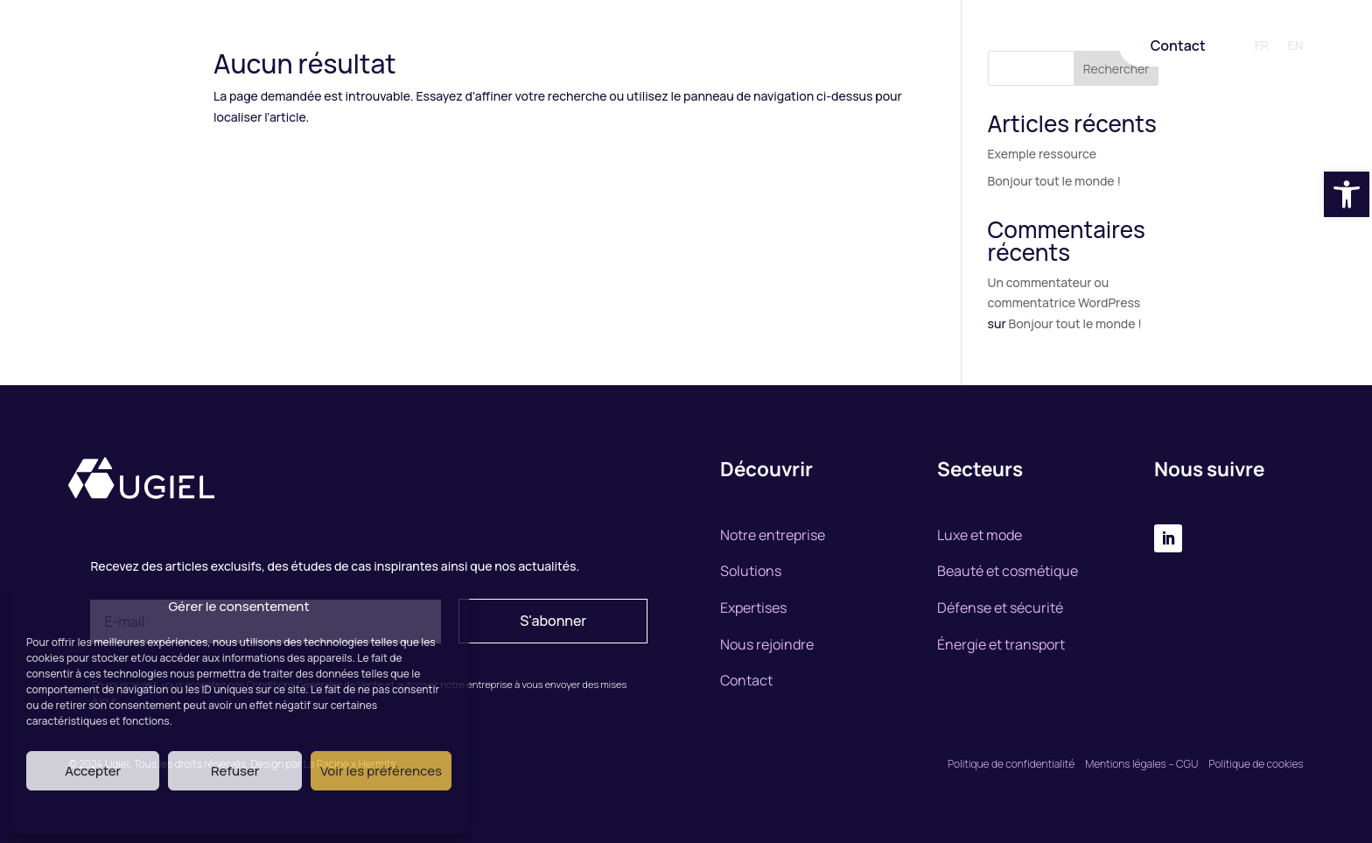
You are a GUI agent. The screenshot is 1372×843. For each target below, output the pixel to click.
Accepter (93, 771)
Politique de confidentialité (1011, 763)
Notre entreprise (495, 46)
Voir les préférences (381, 771)
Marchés (738, 46)
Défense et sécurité (1000, 607)
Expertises (753, 607)
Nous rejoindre (825, 46)
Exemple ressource (1042, 153)
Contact (1178, 45)
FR (1262, 46)
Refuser (235, 771)
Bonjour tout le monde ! (1054, 180)
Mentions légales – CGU (1142, 763)
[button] (1346, 194)
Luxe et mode (979, 534)
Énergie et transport (1001, 644)
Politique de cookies (1255, 763)
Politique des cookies (230, 810)
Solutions (591, 46)
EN (1296, 46)
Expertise (666, 46)
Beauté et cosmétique (1007, 570)
